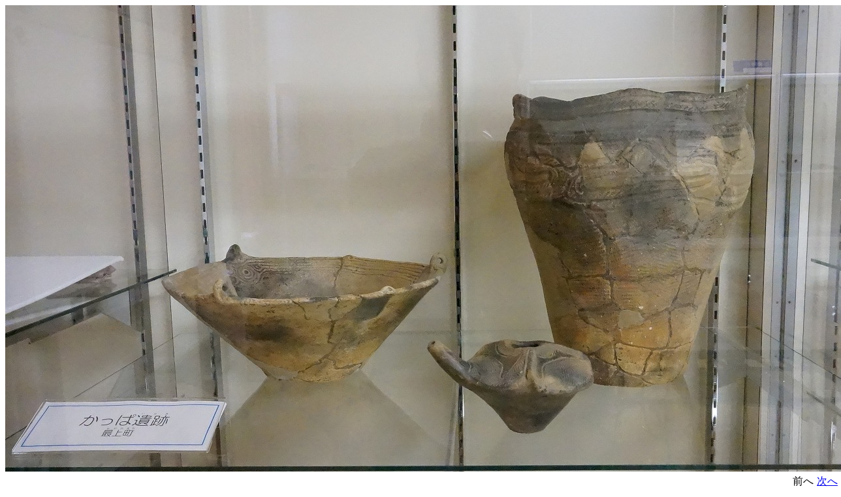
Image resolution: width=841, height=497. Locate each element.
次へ (827, 481)
